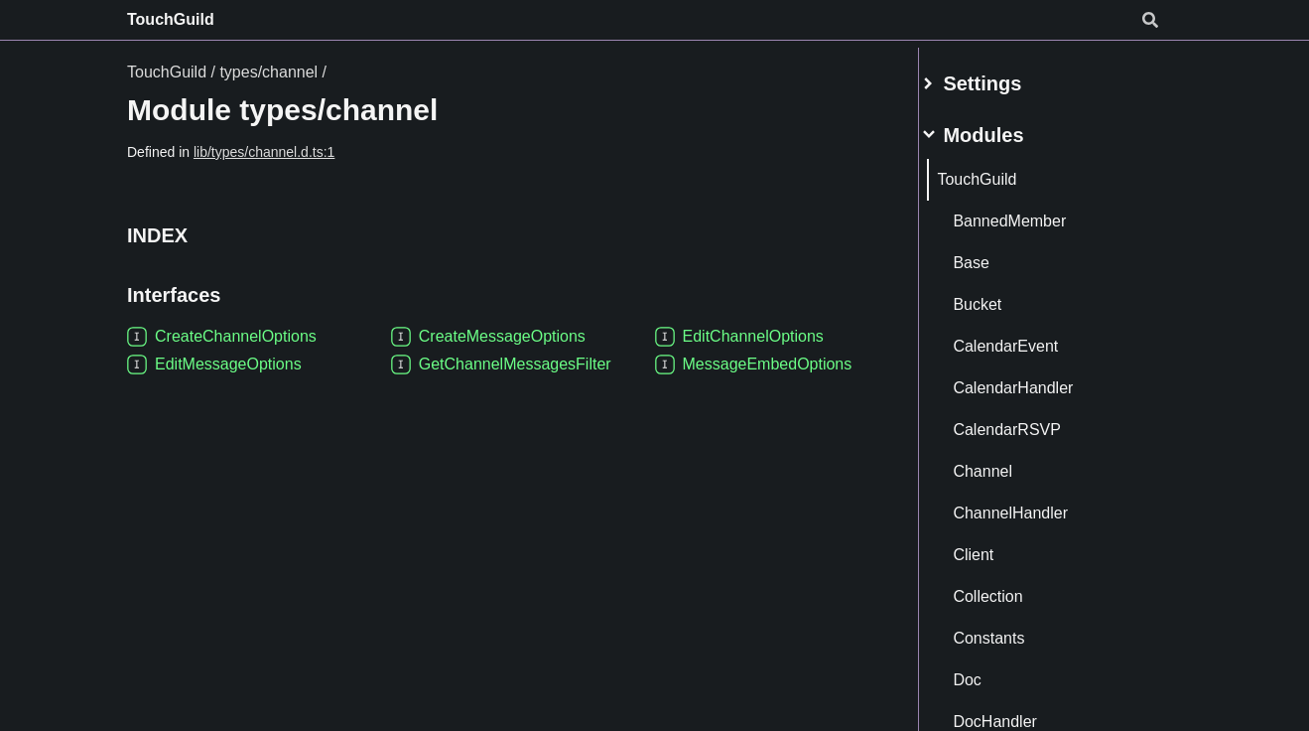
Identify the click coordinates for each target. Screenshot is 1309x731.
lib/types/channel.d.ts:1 (264, 152)
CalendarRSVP (1031, 421)
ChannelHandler (1034, 505)
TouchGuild (170, 19)
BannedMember (1033, 213)
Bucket (1001, 296)
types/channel (268, 72)
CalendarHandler (1037, 379)
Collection (1011, 588)
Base (994, 254)
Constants (1012, 630)
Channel (1006, 463)
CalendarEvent (1029, 338)
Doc (990, 671)
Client (997, 546)
